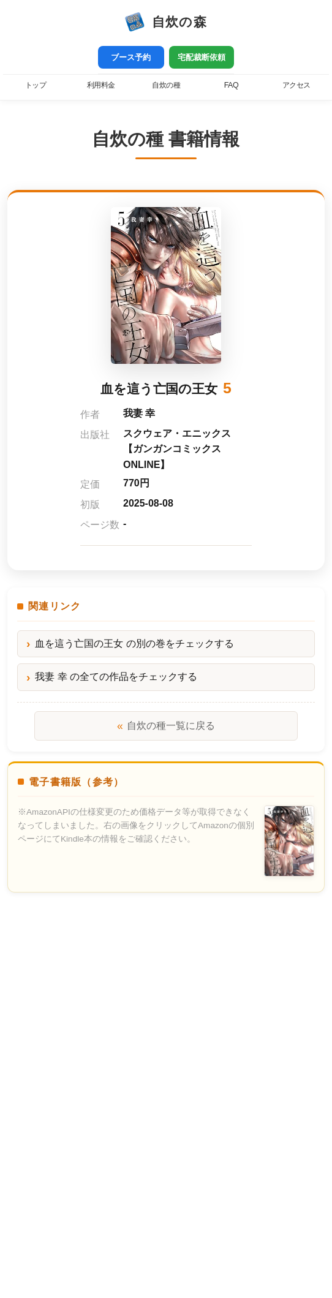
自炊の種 (166, 85)
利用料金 (101, 85)
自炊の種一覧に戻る (166, 725)
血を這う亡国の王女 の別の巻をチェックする (134, 643)
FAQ (231, 85)
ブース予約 (131, 57)
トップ (36, 85)
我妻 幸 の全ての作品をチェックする (116, 676)
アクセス (296, 85)
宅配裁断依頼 (201, 57)
